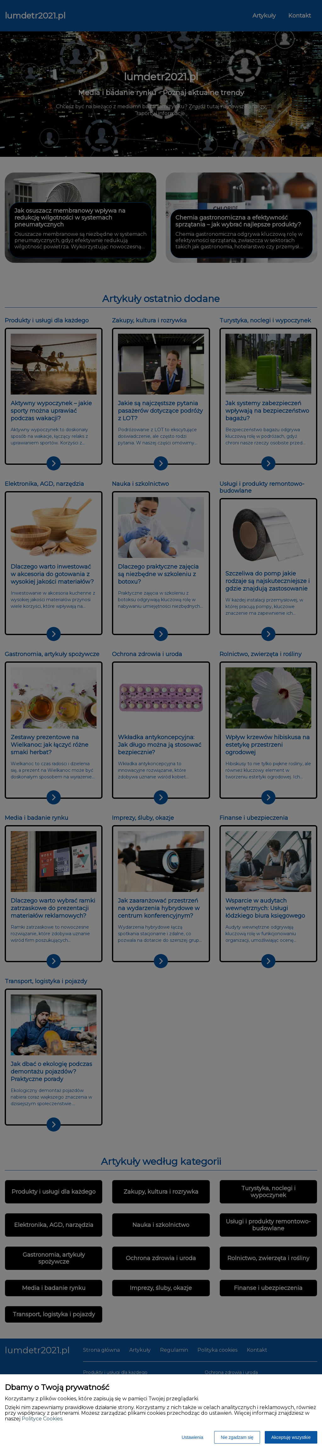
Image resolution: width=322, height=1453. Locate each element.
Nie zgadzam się (237, 1437)
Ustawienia (192, 1437)
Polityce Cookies (42, 1419)
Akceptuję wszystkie (291, 1437)
